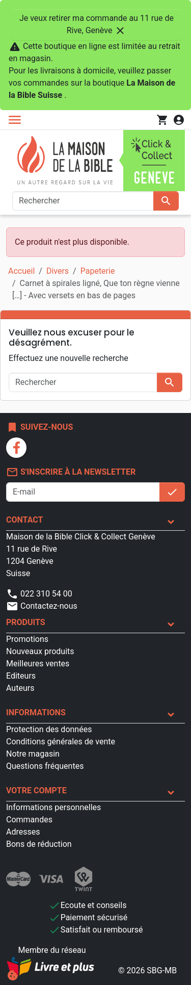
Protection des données (49, 729)
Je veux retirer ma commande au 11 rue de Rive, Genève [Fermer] (96, 25)
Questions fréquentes (45, 766)
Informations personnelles (53, 807)
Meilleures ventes (37, 663)
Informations (36, 712)
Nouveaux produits (40, 651)
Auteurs (20, 688)
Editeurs (21, 676)
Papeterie (97, 271)
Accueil (21, 271)
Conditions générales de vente (60, 741)
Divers (57, 271)
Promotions (27, 639)
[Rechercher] (83, 201)
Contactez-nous (41, 606)
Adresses (23, 832)
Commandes (29, 819)
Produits (25, 622)
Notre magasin (33, 754)
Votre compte (36, 790)
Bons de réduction (39, 844)
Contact (24, 520)
